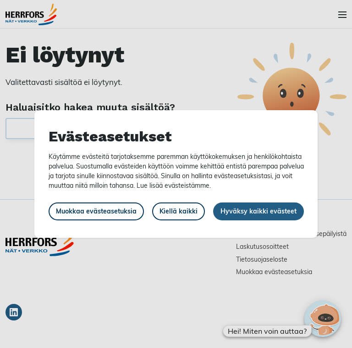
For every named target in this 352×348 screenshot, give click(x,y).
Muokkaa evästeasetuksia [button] (96, 211)
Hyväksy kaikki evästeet (258, 211)
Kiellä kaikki (179, 211)
